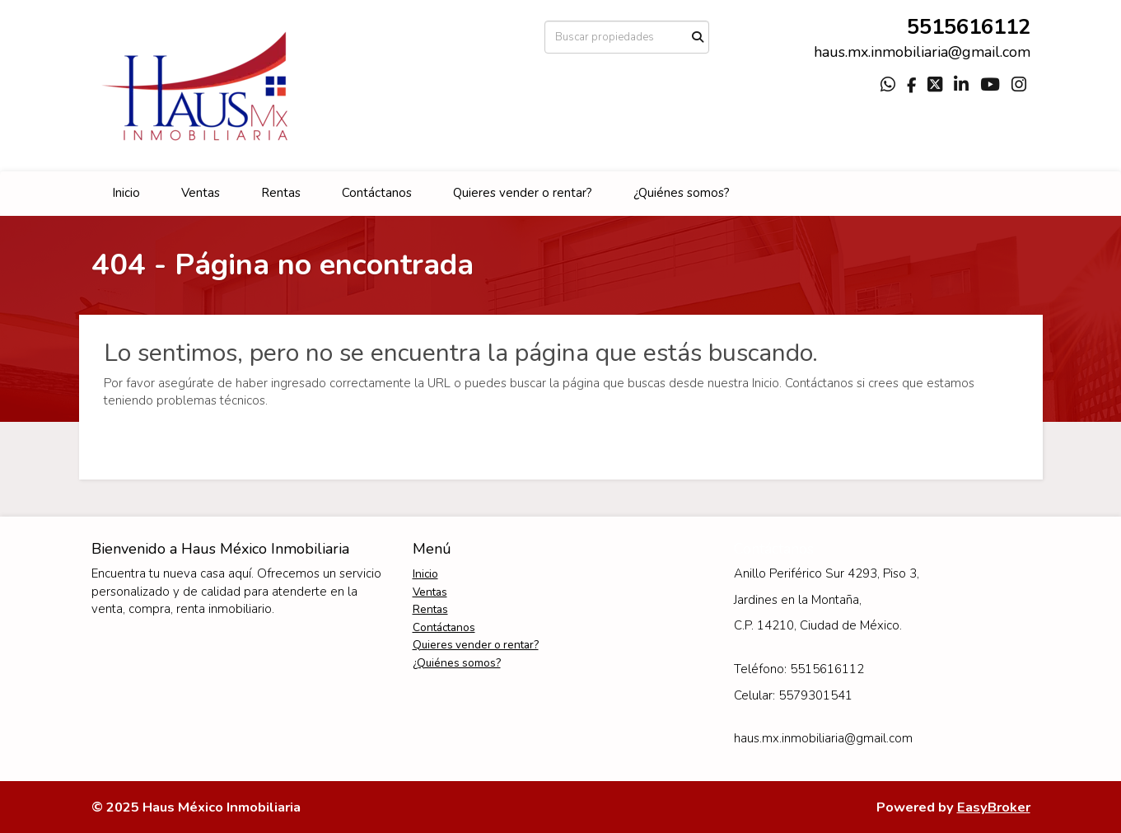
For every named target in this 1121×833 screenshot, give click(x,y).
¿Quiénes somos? (681, 193)
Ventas (200, 193)
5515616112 (968, 26)
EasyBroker (993, 807)
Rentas (281, 193)
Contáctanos (377, 193)
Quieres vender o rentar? (522, 193)
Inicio (126, 193)
